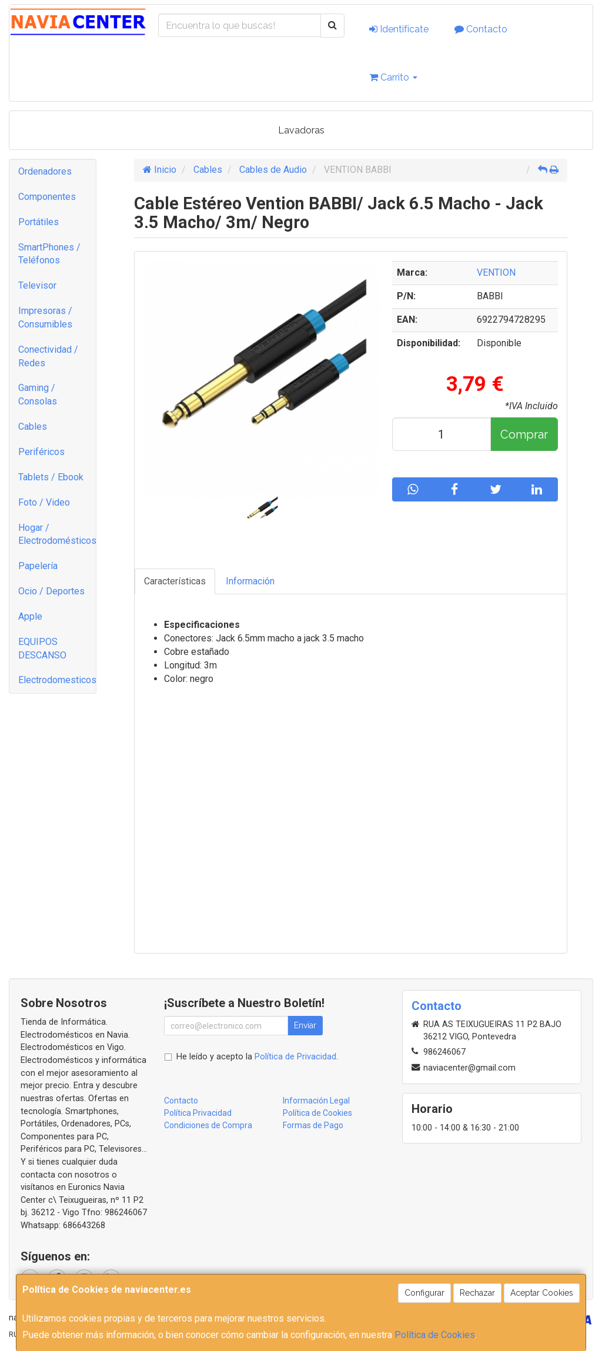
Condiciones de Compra (208, 1125)
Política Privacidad (198, 1113)
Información (250, 581)
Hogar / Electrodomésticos (57, 534)
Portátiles (38, 222)
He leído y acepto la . (257, 1057)
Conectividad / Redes (48, 356)
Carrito (393, 77)
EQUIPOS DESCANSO (42, 648)
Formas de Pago (313, 1125)
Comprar (524, 434)
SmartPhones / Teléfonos (49, 254)
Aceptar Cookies (541, 1293)
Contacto (480, 29)
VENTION (496, 272)
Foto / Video (44, 502)
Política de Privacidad (295, 1057)
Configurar (424, 1293)
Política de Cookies (434, 1334)
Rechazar (477, 1293)
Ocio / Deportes (51, 591)
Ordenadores (45, 171)
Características (175, 581)
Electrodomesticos (57, 679)
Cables (32, 426)
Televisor (37, 285)
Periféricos (41, 451)
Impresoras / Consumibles (45, 317)
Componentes (47, 196)
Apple (30, 616)
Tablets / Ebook (50, 477)
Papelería (38, 565)
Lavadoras (301, 130)
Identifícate (399, 29)
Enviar (305, 1025)
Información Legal (316, 1100)
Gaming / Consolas (37, 394)
